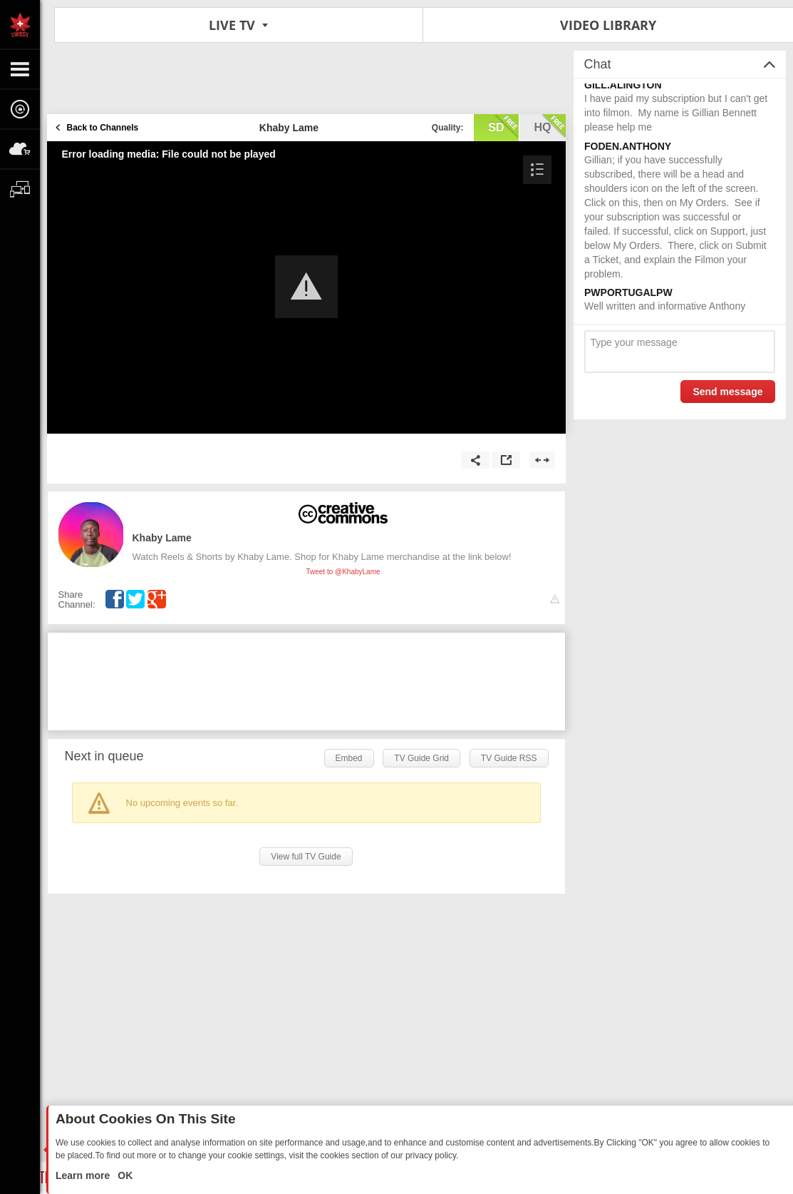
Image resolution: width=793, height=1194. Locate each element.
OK (124, 1175)
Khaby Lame (162, 538)
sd (503, 126)
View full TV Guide (306, 857)
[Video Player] (306, 287)
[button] (306, 286)
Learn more (84, 1175)
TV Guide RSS (509, 758)
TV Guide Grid (421, 758)
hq (550, 126)
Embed (349, 758)
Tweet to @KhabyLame (343, 572)
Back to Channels (103, 128)
